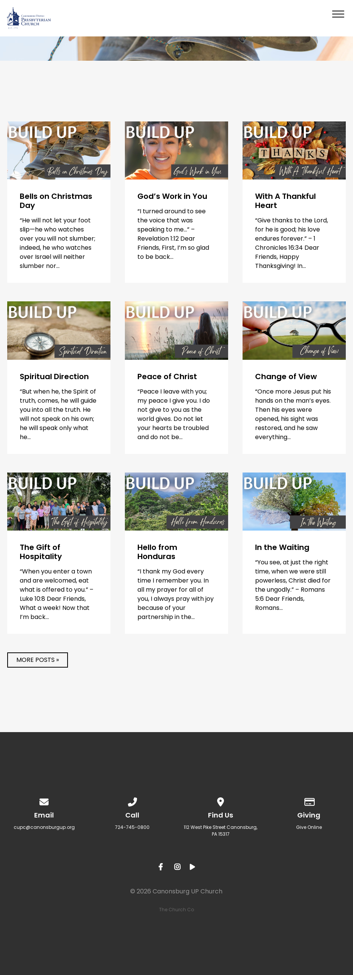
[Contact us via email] (44, 800)
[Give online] (309, 800)
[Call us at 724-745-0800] (132, 800)
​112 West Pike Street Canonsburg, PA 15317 (220, 830)
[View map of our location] (220, 800)
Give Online (309, 827)
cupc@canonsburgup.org (44, 827)
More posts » (37, 659)
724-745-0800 (132, 827)
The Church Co (176, 909)
